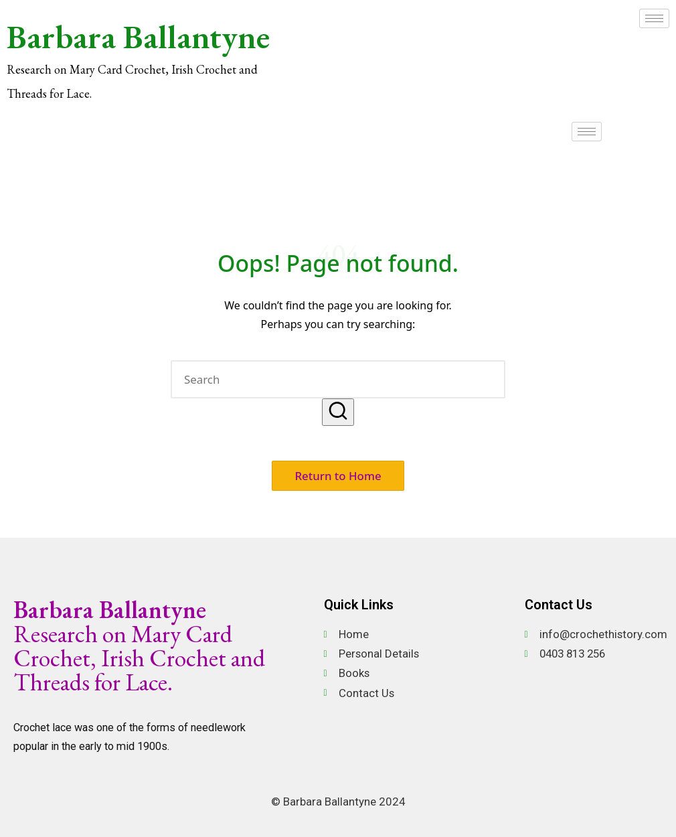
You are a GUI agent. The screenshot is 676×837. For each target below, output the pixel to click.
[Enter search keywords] (338, 379)
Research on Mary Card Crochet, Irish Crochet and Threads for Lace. (139, 646)
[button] (338, 412)
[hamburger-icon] (654, 18)
